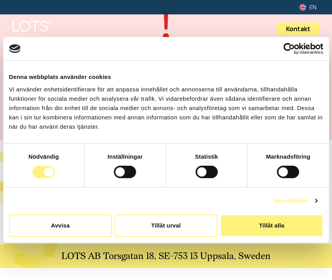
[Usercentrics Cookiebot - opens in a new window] (289, 48)
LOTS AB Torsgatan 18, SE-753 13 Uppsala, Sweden (166, 256)
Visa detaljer (290, 200)
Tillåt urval (166, 225)
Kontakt (298, 28)
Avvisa (60, 225)
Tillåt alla (271, 225)
